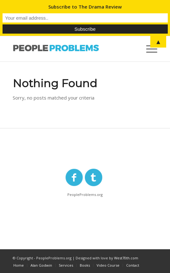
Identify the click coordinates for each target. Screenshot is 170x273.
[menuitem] (18, 265)
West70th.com (126, 258)
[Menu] (148, 49)
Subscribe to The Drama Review (85, 6)
